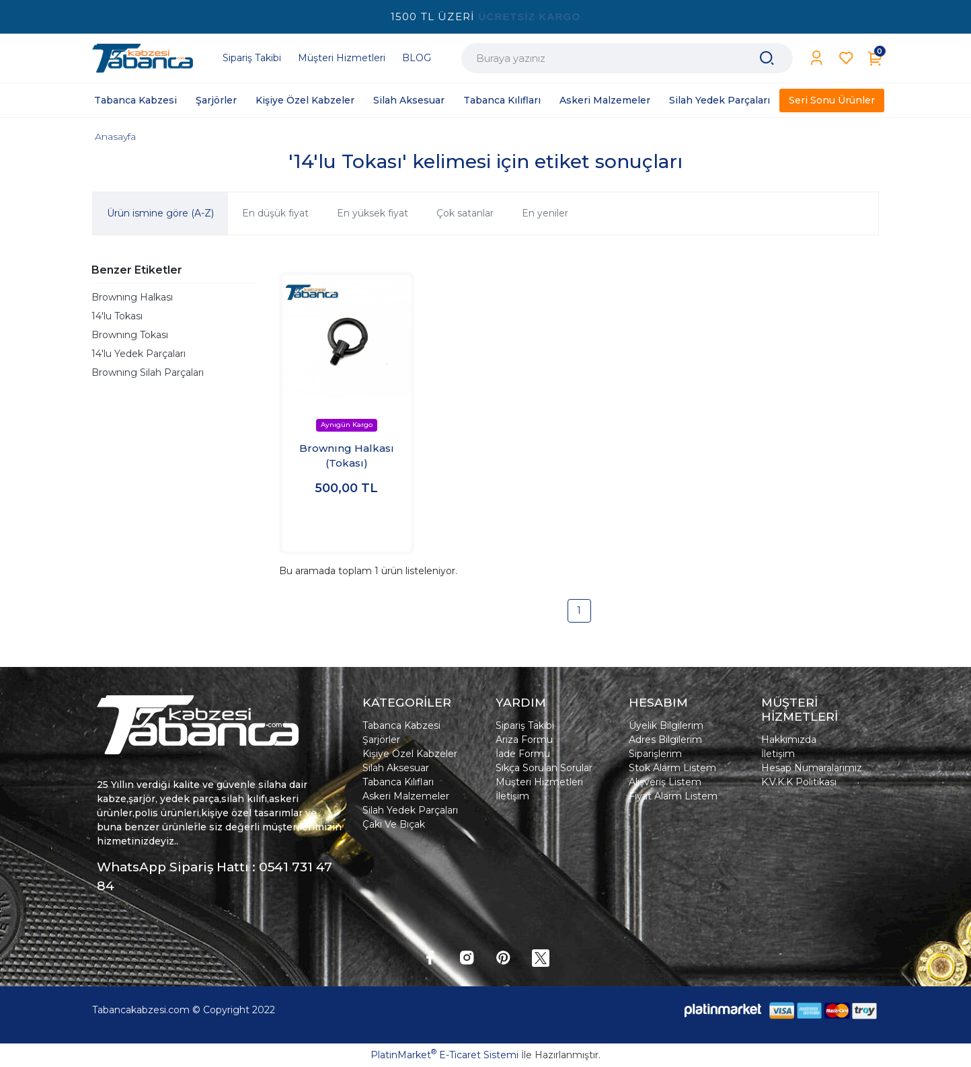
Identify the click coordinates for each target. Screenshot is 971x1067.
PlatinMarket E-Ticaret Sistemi (444, 1055)
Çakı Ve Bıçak (393, 824)
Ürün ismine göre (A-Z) (160, 213)
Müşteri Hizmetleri (539, 782)
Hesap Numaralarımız (811, 768)
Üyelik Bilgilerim (666, 725)
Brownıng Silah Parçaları (147, 372)
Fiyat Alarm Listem (673, 796)
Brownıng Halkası (132, 297)
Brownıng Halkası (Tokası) (346, 456)
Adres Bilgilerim (665, 740)
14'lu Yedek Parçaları (138, 354)
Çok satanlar (465, 213)
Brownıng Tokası (129, 335)
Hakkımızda (788, 740)
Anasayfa (115, 136)
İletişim (512, 796)
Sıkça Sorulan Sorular (544, 768)
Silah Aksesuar (395, 768)
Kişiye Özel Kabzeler (409, 754)
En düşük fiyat (275, 213)
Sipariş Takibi (525, 725)
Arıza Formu (524, 740)
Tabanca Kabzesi (401, 725)
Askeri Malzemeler (405, 796)
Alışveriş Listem (665, 782)
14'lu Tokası (117, 316)
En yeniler (545, 213)
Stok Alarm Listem (672, 768)
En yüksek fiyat (372, 213)
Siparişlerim (655, 754)
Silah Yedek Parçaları (410, 810)
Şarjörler (381, 740)
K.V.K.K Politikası (799, 782)
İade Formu (523, 754)
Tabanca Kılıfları (398, 782)
